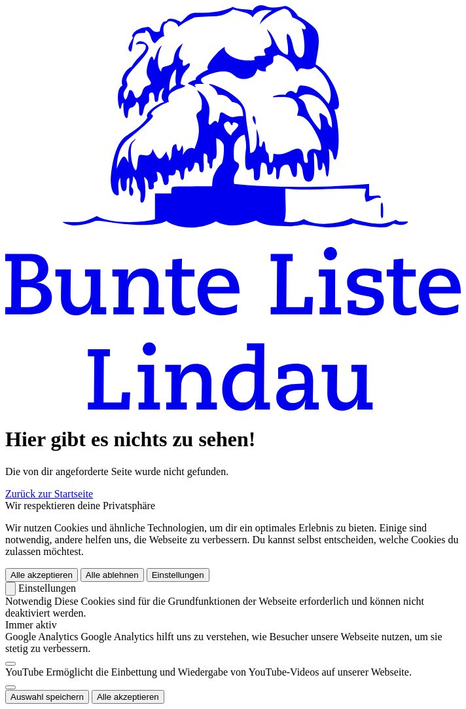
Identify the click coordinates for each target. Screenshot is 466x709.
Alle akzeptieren (41, 575)
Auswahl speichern (47, 697)
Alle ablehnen (112, 575)
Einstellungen (178, 575)
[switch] (10, 664)
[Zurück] (10, 589)
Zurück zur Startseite (49, 493)
